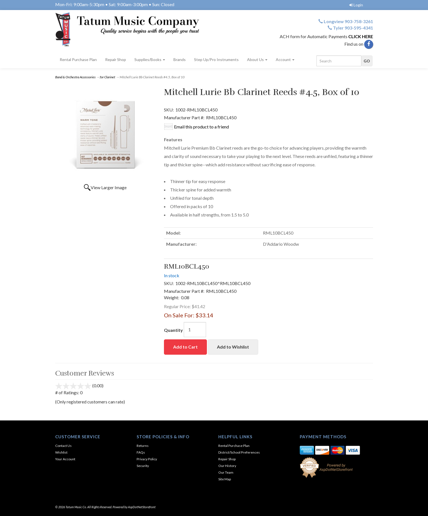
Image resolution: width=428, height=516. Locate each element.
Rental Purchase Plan (78, 59)
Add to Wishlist (233, 346)
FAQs (141, 452)
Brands (179, 59)
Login (356, 5)
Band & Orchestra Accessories (75, 77)
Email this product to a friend (201, 126)
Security (143, 466)
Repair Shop (115, 59)
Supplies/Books (149, 59)
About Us (257, 59)
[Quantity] (195, 329)
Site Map (224, 479)
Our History (227, 466)
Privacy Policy (147, 459)
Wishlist (61, 452)
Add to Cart (185, 346)
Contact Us (63, 446)
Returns (143, 446)
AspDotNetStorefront (142, 507)
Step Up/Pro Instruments (216, 59)
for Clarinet (107, 77)
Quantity (173, 330)
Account (285, 59)
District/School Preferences (239, 452)
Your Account (65, 459)
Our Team (225, 472)
